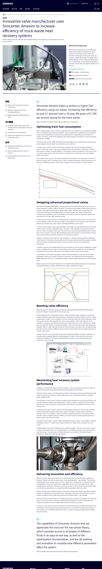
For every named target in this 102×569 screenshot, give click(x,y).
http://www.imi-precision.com (76, 69)
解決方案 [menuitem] (14, 9)
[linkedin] (83, 84)
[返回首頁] (4, 14)
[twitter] (76, 84)
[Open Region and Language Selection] (72, 3)
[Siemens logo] (8, 3)
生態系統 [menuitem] (27, 9)
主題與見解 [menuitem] (36, 9)
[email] (86, 84)
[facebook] (80, 84)
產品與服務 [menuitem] (6, 9)
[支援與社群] (86, 3)
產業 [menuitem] (21, 9)
